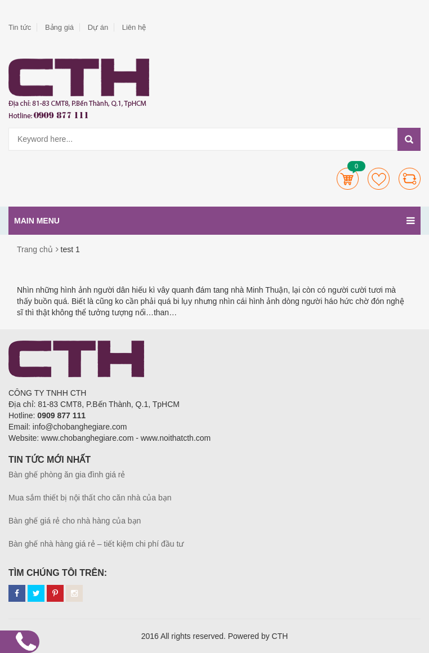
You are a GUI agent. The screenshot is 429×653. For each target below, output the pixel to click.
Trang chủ (35, 249)
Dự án (98, 27)
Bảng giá (59, 27)
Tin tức (19, 27)
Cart (348, 179)
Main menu (214, 221)
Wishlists (379, 179)
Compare (410, 179)
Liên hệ (134, 27)
